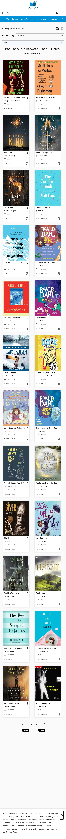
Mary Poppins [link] (41, 538)
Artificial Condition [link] (11, 703)
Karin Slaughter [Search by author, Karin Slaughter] (11, 211)
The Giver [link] (8, 538)
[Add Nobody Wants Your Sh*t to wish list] (27, 494)
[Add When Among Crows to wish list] (58, 163)
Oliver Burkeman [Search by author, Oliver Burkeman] (43, 101)
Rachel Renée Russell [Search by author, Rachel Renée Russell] (45, 376)
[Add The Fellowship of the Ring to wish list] (58, 494)
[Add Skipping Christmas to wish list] (27, 329)
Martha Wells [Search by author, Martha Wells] (10, 596)
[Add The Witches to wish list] (58, 329)
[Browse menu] (62, 13)
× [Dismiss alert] (63, 19)
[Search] (3, 13)
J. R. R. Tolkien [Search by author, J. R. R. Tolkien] (42, 486)
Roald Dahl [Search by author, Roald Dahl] (41, 266)
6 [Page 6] (40, 724)
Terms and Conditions (45, 813)
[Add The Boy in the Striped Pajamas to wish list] (27, 659)
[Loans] (57, 13)
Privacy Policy (8, 816)
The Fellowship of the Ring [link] (46, 483)
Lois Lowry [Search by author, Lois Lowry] (9, 541)
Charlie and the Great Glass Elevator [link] (47, 428)
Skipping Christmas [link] (12, 318)
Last (42, 730)
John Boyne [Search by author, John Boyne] (10, 651)
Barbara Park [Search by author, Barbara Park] (10, 431)
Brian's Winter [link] (10, 373)
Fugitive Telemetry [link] (11, 593)
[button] (57, 29)
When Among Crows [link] (44, 153)
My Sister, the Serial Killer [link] (14, 98)
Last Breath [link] (8, 208)
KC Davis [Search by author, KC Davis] (9, 266)
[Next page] (45, 724)
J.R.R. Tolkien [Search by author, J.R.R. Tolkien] (42, 596)
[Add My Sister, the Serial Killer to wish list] (27, 108)
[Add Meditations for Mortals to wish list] (58, 108)
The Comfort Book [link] (43, 208)
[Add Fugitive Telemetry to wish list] (27, 604)
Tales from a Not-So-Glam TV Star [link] (47, 373)
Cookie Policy (12, 832)
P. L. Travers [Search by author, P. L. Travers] (42, 541)
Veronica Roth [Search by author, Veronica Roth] (42, 156)
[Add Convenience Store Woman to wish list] (58, 659)
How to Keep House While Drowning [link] (15, 263)
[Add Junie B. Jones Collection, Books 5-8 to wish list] (27, 439)
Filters (6, 43)
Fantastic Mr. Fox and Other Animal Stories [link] (47, 263)
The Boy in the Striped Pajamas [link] (15, 648)
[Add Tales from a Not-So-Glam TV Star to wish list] (58, 384)
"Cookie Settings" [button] (17, 826)
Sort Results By (8, 36)
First (26, 730)
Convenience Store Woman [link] (47, 648)
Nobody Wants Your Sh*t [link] (14, 483)
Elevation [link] (8, 153)
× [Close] (61, 815)
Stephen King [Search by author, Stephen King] (10, 156)
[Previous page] (23, 724)
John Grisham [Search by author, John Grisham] (10, 321)
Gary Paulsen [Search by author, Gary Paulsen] (10, 376)
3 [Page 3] (27, 724)
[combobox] (28, 13)
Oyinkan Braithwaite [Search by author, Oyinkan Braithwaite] (13, 101)
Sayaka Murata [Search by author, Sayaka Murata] (43, 651)
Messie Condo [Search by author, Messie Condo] (11, 486)
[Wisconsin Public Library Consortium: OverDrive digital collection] (33, 5)
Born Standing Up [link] (43, 703)
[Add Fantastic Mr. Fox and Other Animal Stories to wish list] (58, 273)
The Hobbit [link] (40, 593)
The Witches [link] (41, 318)
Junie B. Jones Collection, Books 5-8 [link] (15, 428)
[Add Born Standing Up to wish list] (58, 714)
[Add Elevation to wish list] (27, 163)
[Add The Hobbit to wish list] (58, 604)
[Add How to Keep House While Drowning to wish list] (27, 273)
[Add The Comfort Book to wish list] (58, 218)
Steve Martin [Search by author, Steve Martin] (42, 706)
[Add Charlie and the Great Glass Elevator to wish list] (58, 439)
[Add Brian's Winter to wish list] (27, 384)
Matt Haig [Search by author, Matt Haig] (41, 211)
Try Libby (10, 19)
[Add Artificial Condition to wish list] (27, 714)
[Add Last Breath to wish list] (27, 218)
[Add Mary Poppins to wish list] (58, 549)
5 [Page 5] (36, 724)
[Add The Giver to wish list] (27, 549)
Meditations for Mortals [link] (45, 98)
